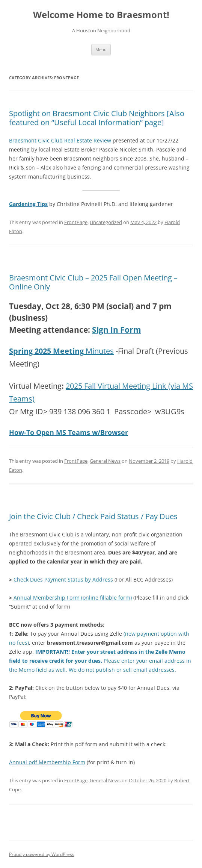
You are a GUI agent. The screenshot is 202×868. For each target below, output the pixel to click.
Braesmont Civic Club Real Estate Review (60, 140)
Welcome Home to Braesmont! (101, 15)
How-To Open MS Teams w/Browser (68, 432)
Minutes (61, 351)
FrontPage (75, 222)
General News (105, 460)
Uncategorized (106, 222)
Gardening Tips (28, 204)
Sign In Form (116, 329)
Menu (101, 49)
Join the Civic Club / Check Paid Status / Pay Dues (93, 516)
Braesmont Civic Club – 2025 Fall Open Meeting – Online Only (93, 282)
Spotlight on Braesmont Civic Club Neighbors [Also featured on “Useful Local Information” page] (96, 117)
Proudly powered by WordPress (41, 854)
